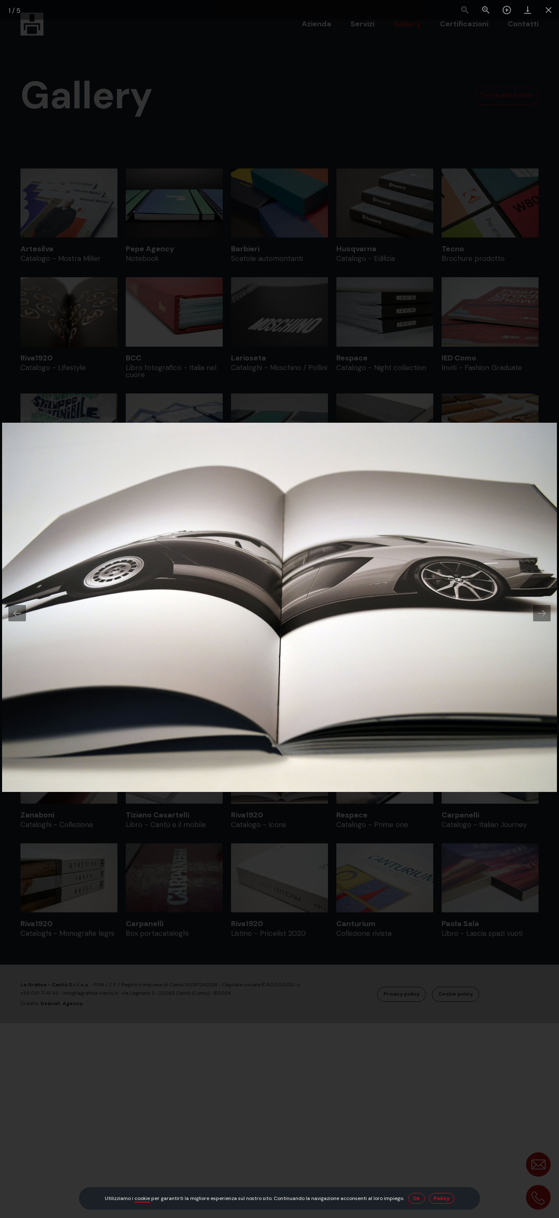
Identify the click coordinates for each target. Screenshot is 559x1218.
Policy (442, 1198)
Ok (416, 1198)
